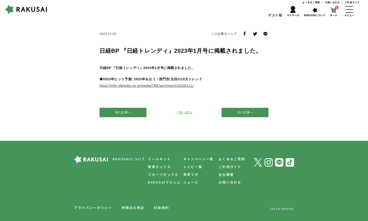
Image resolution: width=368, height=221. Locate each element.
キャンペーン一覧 (196, 159)
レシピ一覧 (190, 166)
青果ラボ (189, 174)
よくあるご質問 (311, 2)
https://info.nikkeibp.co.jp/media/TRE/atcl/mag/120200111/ (147, 86)
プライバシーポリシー (93, 207)
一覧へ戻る (184, 112)
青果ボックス (156, 166)
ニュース (188, 182)
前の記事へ (123, 112)
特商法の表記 (133, 207)
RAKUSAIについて (125, 159)
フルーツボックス (160, 174)
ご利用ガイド (352, 2)
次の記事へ (245, 112)
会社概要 (225, 174)
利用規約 (161, 207)
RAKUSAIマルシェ (161, 182)
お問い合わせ (332, 2)
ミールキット (156, 159)
